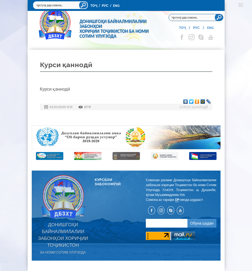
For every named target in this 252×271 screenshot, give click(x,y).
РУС (105, 6)
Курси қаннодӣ (194, 107)
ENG (116, 6)
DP (177, 200)
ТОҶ (94, 6)
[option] (126, 137)
